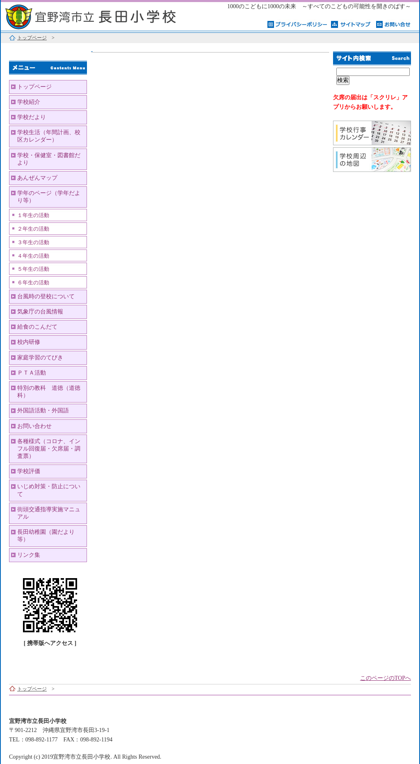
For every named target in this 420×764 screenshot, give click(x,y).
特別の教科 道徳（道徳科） (48, 391)
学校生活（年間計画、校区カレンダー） (48, 136)
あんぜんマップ (37, 178)
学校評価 (28, 471)
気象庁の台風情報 (40, 312)
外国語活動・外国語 (43, 410)
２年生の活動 (33, 229)
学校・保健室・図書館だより (48, 159)
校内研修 (28, 342)
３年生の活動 (33, 242)
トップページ (32, 38)
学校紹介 (28, 102)
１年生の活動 (33, 215)
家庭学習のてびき (40, 358)
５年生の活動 (33, 269)
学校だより (31, 117)
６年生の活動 (33, 283)
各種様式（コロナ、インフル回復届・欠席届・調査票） (48, 448)
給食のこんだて (37, 327)
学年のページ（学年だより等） (48, 197)
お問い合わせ (34, 426)
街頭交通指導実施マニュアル (48, 513)
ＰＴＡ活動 (31, 373)
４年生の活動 (33, 256)
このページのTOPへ (385, 678)
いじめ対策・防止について (48, 490)
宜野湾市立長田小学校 (103, 15)
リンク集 (28, 555)
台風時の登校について (46, 296)
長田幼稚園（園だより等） (46, 535)
